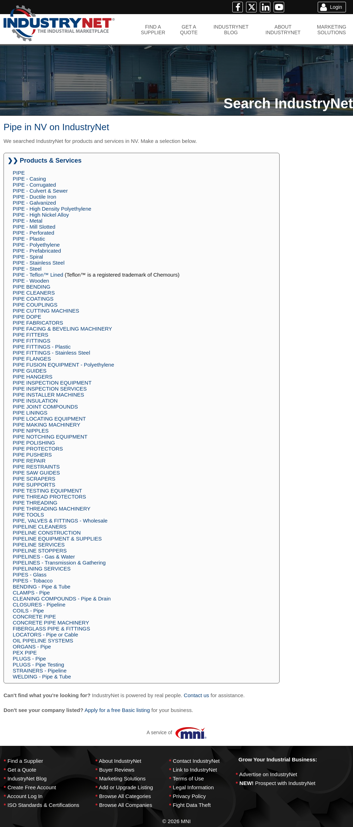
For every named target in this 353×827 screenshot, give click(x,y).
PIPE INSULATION (35, 401)
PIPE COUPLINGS (35, 305)
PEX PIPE (25, 653)
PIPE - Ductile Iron (34, 197)
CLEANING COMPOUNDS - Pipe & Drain (62, 599)
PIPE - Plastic (29, 239)
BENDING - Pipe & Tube (41, 587)
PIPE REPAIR (29, 461)
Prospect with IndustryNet (285, 783)
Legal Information (193, 787)
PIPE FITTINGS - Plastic (42, 347)
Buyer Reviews (116, 770)
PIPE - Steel (27, 269)
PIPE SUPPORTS (34, 485)
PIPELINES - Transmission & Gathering (59, 563)
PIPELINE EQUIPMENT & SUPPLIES (57, 539)
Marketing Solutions (122, 778)
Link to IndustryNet (195, 770)
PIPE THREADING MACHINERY (51, 509)
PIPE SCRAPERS (34, 479)
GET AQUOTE (189, 29)
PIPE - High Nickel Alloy (41, 215)
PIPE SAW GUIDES (36, 473)
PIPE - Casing (29, 179)
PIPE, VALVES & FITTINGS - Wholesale (60, 521)
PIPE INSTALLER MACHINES (48, 395)
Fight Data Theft (192, 805)
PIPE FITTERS (30, 335)
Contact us (196, 695)
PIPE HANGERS (33, 377)
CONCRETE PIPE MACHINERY (51, 623)
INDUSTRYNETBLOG (231, 29)
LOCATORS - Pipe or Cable (45, 635)
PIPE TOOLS (28, 515)
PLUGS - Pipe (29, 659)
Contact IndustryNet (196, 761)
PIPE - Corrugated (34, 185)
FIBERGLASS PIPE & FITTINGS (51, 629)
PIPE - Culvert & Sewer (40, 191)
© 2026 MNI (176, 821)
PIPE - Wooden (31, 281)
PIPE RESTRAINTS (36, 467)
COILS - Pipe (28, 611)
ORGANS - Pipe (32, 647)
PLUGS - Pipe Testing (38, 665)
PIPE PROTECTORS (38, 449)
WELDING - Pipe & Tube (42, 677)
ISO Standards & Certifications (43, 805)
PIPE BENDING (31, 287)
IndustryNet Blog (27, 778)
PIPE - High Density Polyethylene (52, 209)
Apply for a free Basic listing (117, 710)
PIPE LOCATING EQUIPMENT (49, 419)
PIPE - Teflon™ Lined (38, 275)
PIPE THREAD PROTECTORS (49, 497)
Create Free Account (31, 787)
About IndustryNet (120, 761)
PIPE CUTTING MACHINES (46, 311)
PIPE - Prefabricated (37, 251)
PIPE (19, 173)
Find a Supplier (25, 761)
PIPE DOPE (27, 317)
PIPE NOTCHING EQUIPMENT (50, 437)
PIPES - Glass (30, 575)
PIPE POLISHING (34, 443)
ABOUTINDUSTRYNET (282, 29)
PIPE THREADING (35, 503)
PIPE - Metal (27, 221)
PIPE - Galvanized (34, 203)
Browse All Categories (125, 796)
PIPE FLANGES (32, 359)
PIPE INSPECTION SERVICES (50, 389)
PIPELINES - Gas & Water (44, 557)
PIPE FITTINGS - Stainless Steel (51, 353)
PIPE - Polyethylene (36, 245)
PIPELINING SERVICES (42, 569)
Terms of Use (188, 778)
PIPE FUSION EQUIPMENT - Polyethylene (63, 365)
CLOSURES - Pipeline (39, 605)
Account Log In (24, 796)
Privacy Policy (189, 796)
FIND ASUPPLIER (153, 29)
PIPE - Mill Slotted (34, 227)
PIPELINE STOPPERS (40, 551)
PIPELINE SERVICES (39, 545)
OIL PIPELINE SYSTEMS (43, 641)
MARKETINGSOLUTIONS (331, 29)
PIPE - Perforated (33, 233)
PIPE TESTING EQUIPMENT (47, 491)
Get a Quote (21, 770)
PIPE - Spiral (28, 257)
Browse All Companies (125, 805)
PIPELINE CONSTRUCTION (47, 533)
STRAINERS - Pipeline (40, 671)
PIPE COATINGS (33, 299)
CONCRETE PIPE (34, 617)
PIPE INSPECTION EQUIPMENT (52, 383)
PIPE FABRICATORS (38, 323)
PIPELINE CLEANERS (40, 527)
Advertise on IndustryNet (268, 774)
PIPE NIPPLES (31, 431)
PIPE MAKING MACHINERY (46, 425)
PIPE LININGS (30, 413)
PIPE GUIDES (30, 371)
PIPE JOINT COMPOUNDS (45, 407)
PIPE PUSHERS (32, 455)
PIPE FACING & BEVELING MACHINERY (62, 329)
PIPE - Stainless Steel (39, 263)
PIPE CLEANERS (34, 293)
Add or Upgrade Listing (126, 787)
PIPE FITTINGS (31, 341)
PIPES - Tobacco (33, 581)
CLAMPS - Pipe (31, 593)
